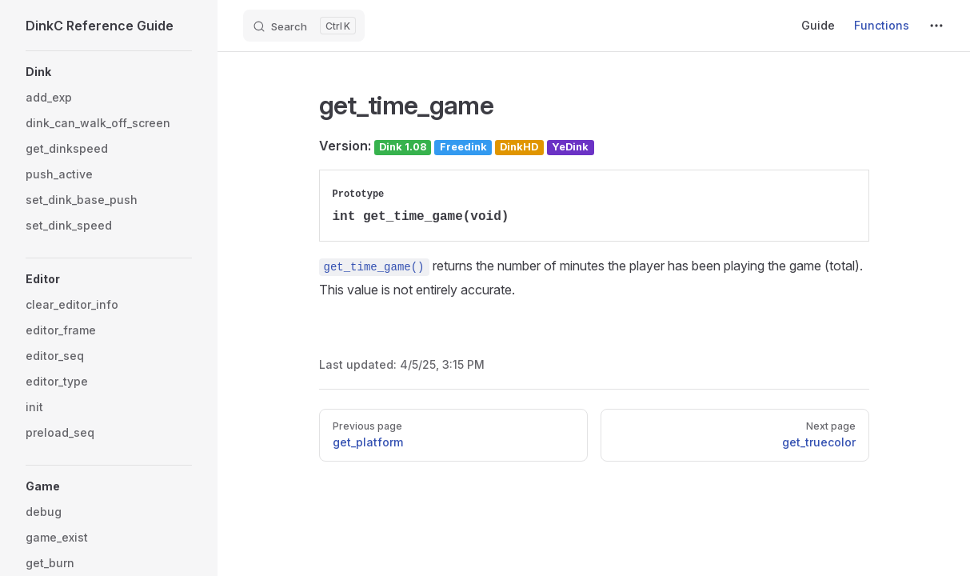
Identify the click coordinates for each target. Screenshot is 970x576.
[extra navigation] (936, 25)
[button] (109, 72)
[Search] (304, 26)
